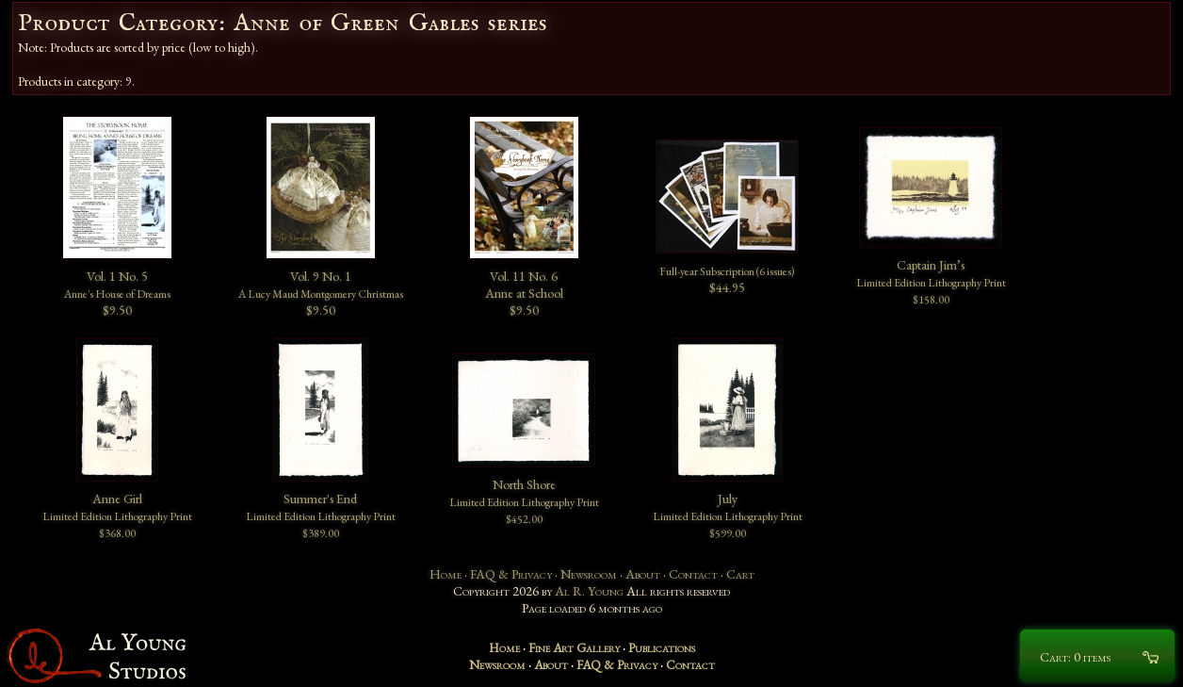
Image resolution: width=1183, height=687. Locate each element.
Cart (740, 573)
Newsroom (588, 573)
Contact (693, 573)
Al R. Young (589, 590)
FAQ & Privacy (511, 573)
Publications (661, 647)
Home (445, 573)
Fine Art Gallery (574, 647)
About (642, 573)
